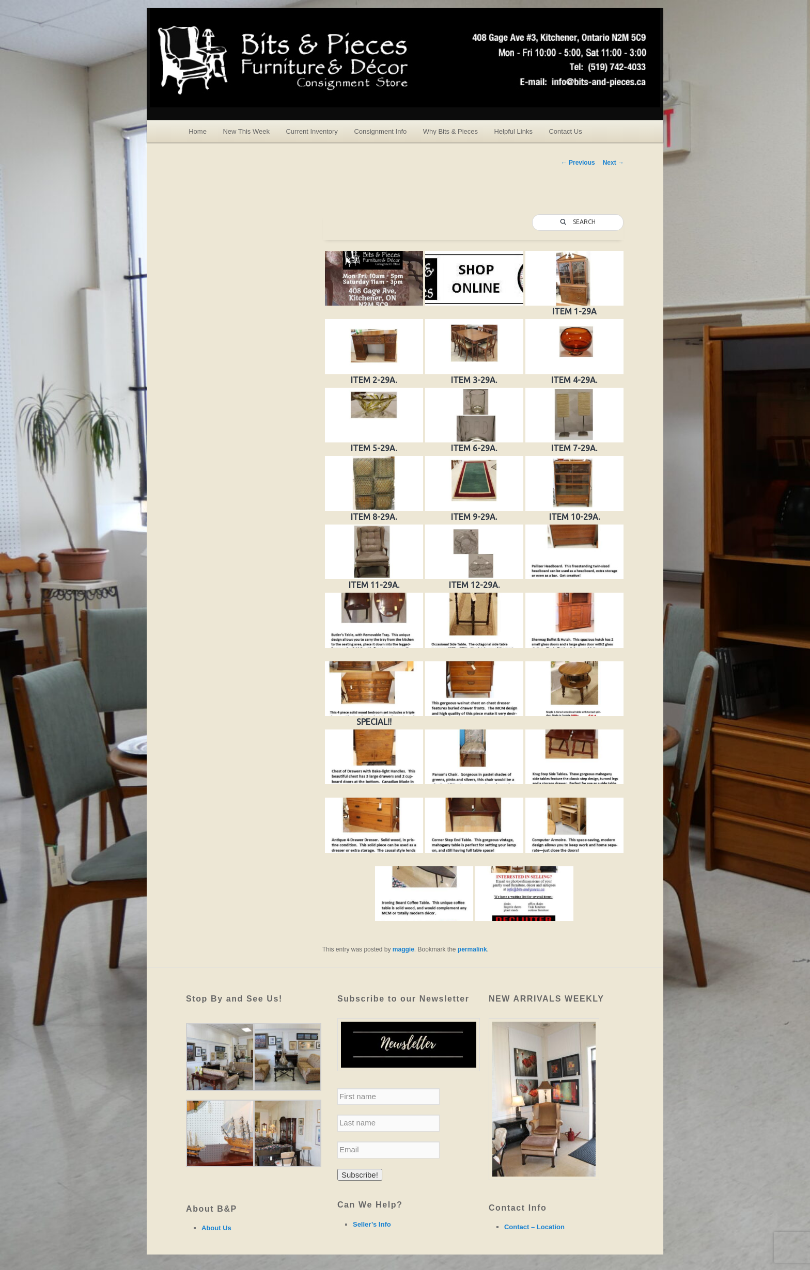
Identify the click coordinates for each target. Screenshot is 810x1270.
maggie (403, 949)
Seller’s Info (372, 1224)
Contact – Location (534, 1227)
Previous (578, 162)
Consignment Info (380, 131)
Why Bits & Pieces (450, 131)
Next (613, 162)
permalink (472, 949)
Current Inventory (311, 131)
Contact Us (565, 131)
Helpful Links (513, 131)
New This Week (246, 131)
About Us (216, 1228)
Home (198, 131)
